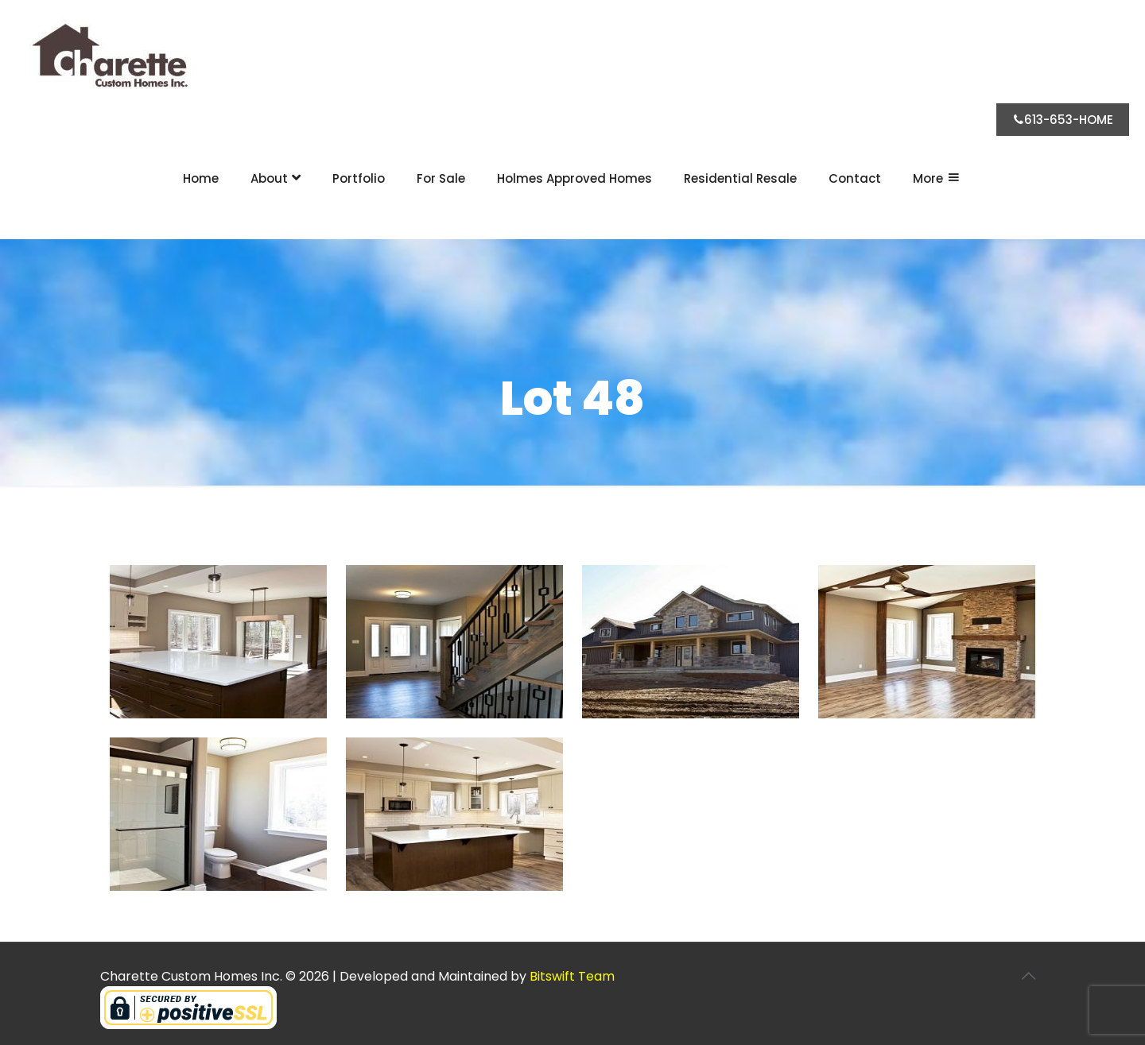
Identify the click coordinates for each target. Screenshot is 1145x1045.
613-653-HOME (1062, 119)
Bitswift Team (572, 976)
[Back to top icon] (1028, 976)
